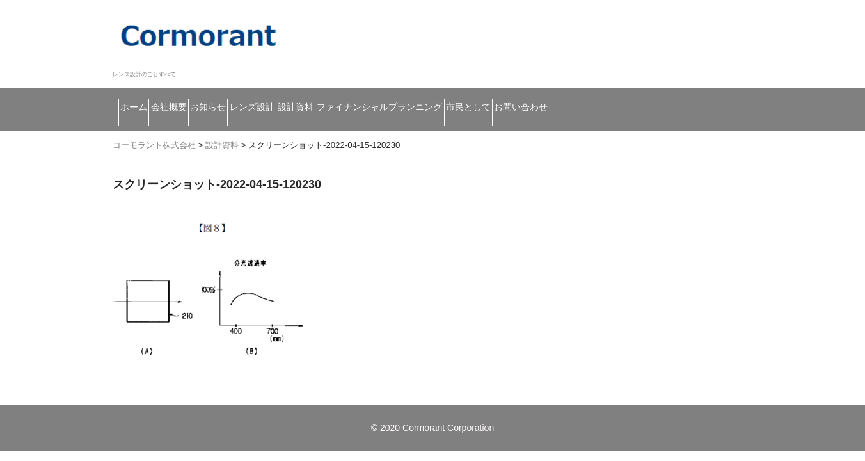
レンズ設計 (350, 93)
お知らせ (275, 93)
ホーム (142, 93)
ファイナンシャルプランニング (547, 93)
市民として (675, 93)
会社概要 (205, 93)
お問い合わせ (157, 120)
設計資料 (424, 93)
